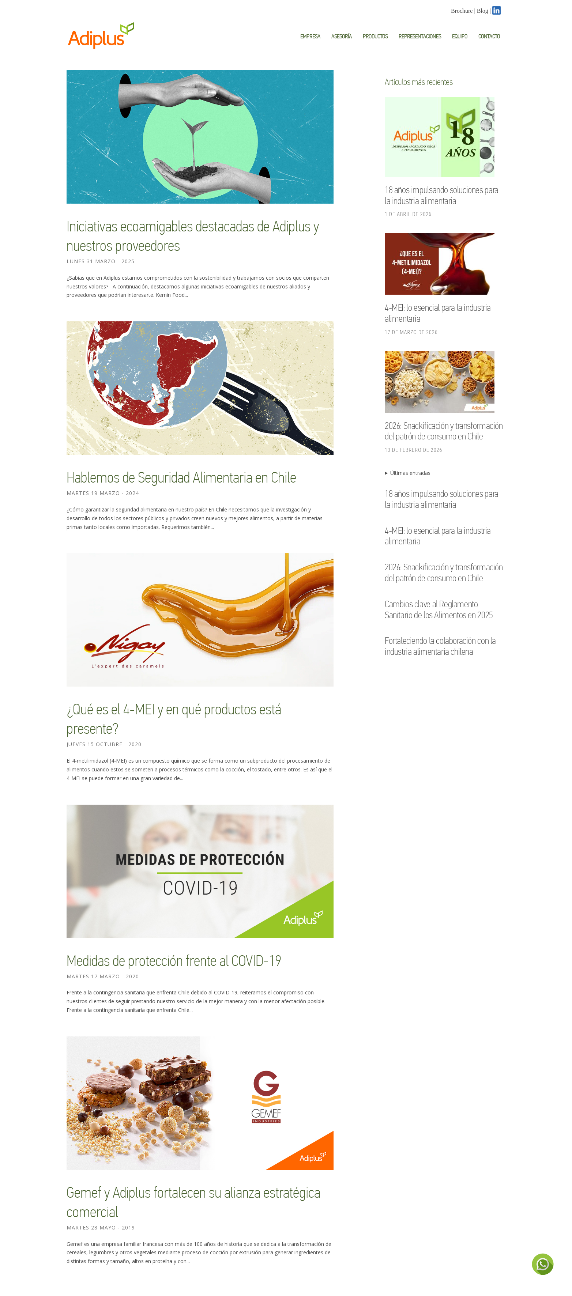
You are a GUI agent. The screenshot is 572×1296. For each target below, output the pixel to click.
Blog (482, 11)
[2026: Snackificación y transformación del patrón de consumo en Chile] (439, 383)
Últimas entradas (410, 472)
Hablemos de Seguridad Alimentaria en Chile (181, 477)
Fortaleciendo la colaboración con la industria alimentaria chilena (440, 646)
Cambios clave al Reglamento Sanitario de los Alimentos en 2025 (439, 609)
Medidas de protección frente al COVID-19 (174, 960)
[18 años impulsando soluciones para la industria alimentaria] (439, 138)
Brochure (462, 11)
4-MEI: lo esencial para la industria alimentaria (438, 536)
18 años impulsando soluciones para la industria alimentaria (441, 195)
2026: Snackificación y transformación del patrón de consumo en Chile (444, 431)
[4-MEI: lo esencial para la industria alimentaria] (439, 265)
